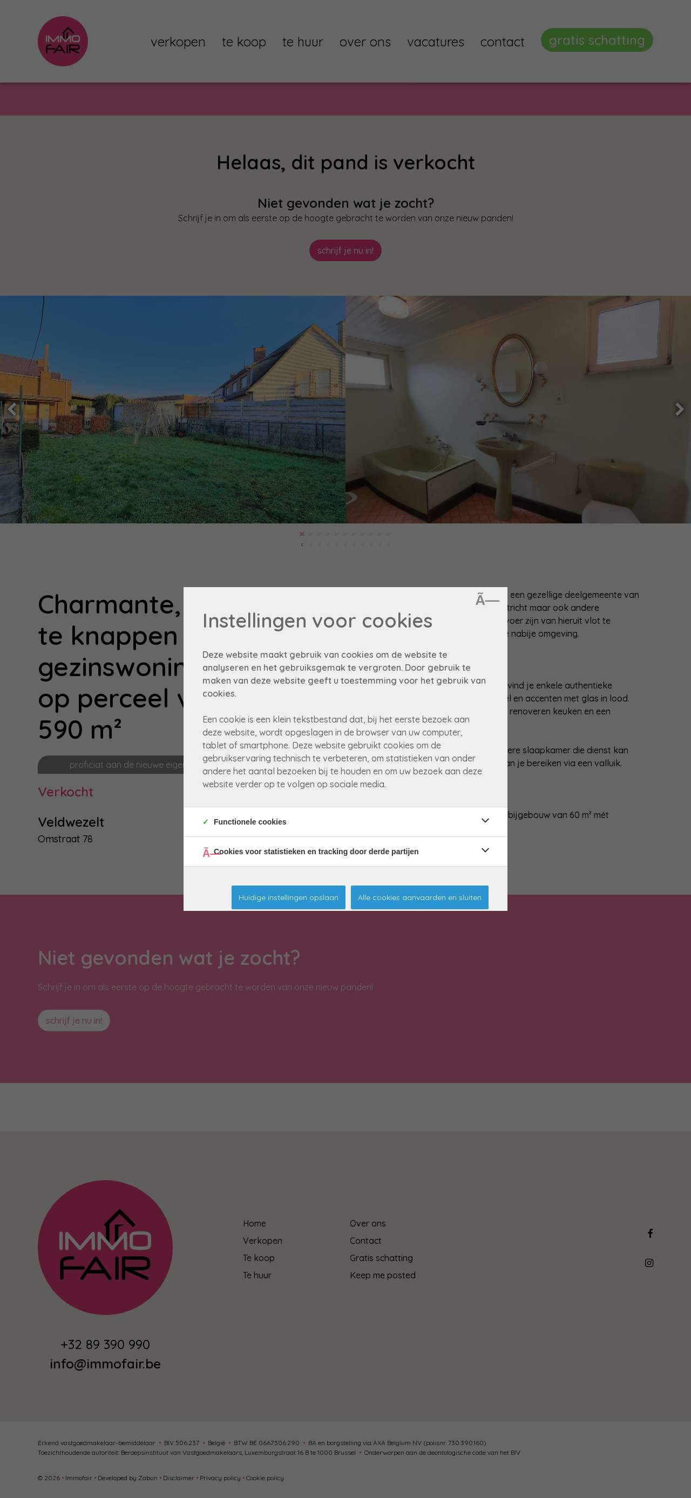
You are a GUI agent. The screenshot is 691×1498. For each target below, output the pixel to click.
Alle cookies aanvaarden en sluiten (420, 897)
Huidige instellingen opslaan (288, 897)
